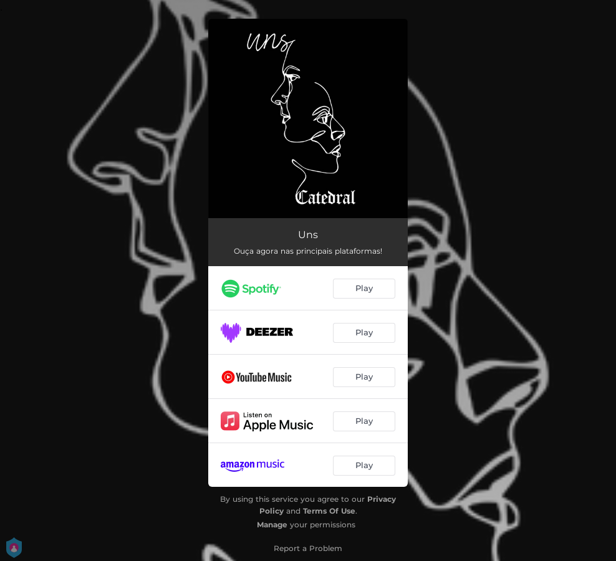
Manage (272, 524)
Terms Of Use (329, 510)
